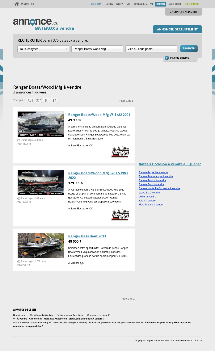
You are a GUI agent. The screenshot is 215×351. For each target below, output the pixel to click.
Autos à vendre (21, 322)
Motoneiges (140, 4)
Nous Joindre (192, 4)
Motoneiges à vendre (75, 322)
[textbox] (97, 49)
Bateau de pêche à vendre (153, 172)
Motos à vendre (39, 322)
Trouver (189, 48)
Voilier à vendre (147, 196)
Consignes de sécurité (98, 315)
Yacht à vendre (147, 200)
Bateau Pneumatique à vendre (156, 176)
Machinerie (175, 4)
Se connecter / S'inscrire (183, 12)
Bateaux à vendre (111, 322)
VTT (128, 4)
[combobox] (43, 49)
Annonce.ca (27, 4)
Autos (109, 4)
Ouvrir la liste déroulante (66, 49)
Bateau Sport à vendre (151, 184)
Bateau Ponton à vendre (152, 180)
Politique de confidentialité (70, 315)
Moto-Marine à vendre (151, 204)
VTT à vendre (55, 322)
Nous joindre (19, 315)
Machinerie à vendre (132, 322)
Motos (119, 4)
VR (151, 4)
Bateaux (160, 4)
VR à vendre (94, 322)
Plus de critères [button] (179, 57)
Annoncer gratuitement (177, 29)
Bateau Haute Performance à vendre (159, 188)
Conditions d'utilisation (41, 315)
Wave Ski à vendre (149, 192)
